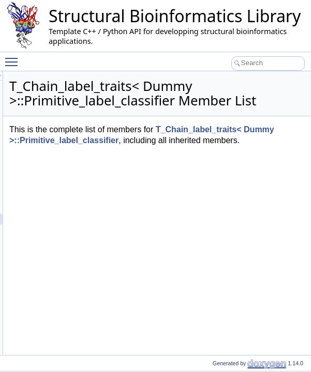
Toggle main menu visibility (14, 57)
